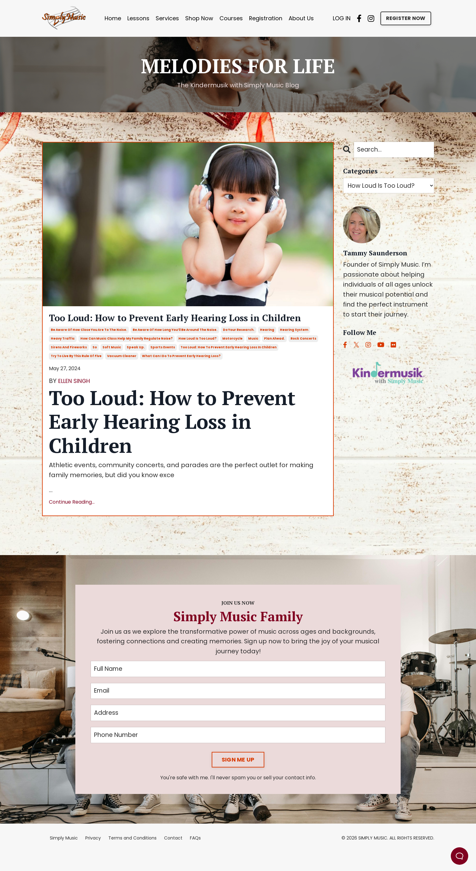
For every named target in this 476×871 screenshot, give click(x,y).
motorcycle (232, 354)
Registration (265, 18)
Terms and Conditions (132, 857)
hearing (267, 346)
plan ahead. (274, 354)
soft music (111, 363)
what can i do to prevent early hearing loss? (181, 372)
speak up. (136, 363)
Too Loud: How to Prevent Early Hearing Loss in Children (178, 326)
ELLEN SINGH (77, 397)
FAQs (195, 857)
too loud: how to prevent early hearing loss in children (228, 363)
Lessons (138, 18)
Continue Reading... (72, 518)
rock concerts (303, 354)
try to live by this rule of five (76, 372)
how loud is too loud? (197, 354)
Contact (173, 857)
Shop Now (199, 18)
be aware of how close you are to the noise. (89, 346)
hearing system (294, 346)
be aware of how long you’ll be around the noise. (175, 346)
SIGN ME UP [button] (238, 778)
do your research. (238, 346)
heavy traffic (63, 354)
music (253, 354)
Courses (231, 18)
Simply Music (64, 857)
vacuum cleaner (121, 372)
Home (112, 18)
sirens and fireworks (69, 363)
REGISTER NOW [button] (406, 18)
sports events (162, 363)
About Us (301, 18)
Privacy (93, 857)
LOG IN (342, 18)
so (94, 363)
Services (167, 18)
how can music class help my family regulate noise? (126, 354)
